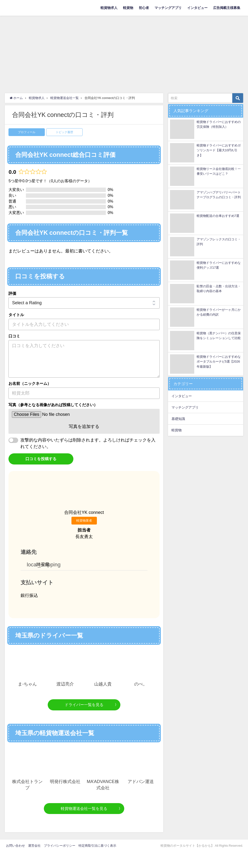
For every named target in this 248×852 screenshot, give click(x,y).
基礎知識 (178, 418)
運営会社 (34, 845)
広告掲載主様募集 (226, 7)
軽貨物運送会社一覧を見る (84, 808)
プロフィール (26, 132)
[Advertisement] (124, 52)
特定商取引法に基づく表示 (97, 845)
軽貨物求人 (109, 7)
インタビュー (197, 7)
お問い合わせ (15, 845)
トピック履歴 (64, 132)
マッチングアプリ (168, 7)
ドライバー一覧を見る (84, 705)
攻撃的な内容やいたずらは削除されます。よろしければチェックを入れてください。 (87, 443)
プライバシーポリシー (59, 845)
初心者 (144, 7)
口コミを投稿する (40, 458)
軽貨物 (128, 7)
